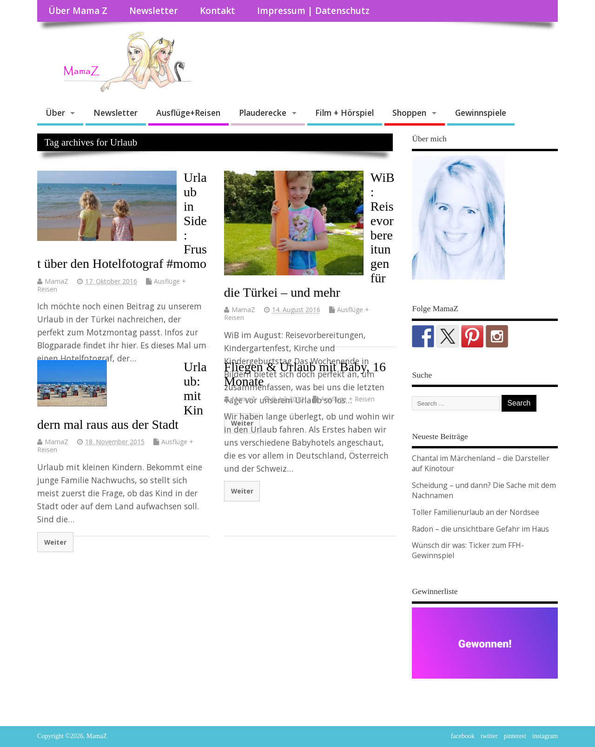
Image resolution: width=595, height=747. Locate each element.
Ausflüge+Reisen (188, 112)
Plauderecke (262, 112)
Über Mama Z (77, 11)
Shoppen (409, 112)
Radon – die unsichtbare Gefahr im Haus (480, 529)
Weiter (55, 542)
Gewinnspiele (480, 112)
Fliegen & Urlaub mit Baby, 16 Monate (305, 374)
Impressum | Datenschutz (313, 11)
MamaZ (56, 281)
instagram (545, 736)
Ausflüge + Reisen (348, 398)
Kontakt (217, 11)
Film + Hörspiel (344, 112)
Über (55, 112)
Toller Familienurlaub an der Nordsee (475, 512)
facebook (463, 736)
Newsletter (153, 11)
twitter (489, 736)
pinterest (515, 736)
